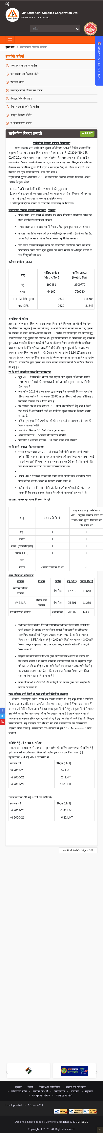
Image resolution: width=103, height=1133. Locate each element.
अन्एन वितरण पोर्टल (20, 115)
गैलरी (30, 1087)
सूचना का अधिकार (76, 1087)
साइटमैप (75, 1091)
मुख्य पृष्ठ (10, 47)
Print (87, 133)
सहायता (89, 1091)
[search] (52, 28)
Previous (7, 1072)
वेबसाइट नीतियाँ (64, 1095)
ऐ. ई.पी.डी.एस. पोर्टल (20, 123)
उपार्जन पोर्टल (17, 82)
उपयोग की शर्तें (40, 1091)
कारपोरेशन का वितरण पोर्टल (24, 73)
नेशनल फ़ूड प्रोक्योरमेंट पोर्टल (24, 106)
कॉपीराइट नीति (19, 1091)
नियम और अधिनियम (49, 1087)
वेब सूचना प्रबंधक (41, 1095)
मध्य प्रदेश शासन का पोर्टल (23, 65)
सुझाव (18, 1087)
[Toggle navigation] (7, 4)
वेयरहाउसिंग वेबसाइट (21, 98)
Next (96, 1072)
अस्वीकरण (59, 1091)
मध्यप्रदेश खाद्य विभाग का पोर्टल (26, 90)
